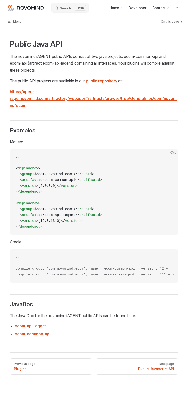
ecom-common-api (32, 333)
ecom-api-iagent (30, 325)
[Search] (70, 8)
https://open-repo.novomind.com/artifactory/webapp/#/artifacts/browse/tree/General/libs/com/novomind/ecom (93, 98)
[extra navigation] (177, 8)
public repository (101, 80)
